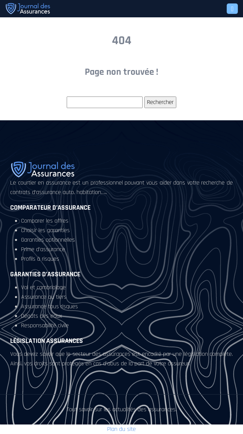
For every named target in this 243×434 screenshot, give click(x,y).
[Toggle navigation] (232, 8)
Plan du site (121, 429)
